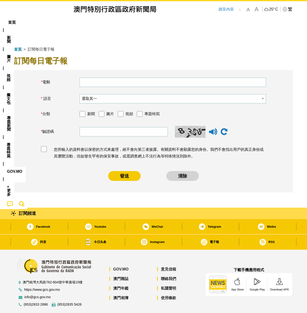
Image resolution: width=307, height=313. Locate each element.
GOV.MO (120, 255)
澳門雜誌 (120, 264)
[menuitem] (40, 22)
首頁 (18, 35)
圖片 (110, 99)
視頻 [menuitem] (75, 22)
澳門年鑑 (120, 274)
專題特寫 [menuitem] (141, 22)
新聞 (91, 99)
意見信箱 (168, 255)
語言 (46, 84)
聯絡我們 (168, 264)
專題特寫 (152, 99)
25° (273, 9)
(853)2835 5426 (69, 290)
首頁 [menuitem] (22, 22)
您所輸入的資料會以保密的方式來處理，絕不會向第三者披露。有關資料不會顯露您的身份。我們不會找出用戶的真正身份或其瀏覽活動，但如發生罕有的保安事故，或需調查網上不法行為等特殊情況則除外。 (159, 138)
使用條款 (168, 283)
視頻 (129, 99)
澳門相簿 (120, 283)
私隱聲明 (168, 274)
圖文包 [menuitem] (94, 22)
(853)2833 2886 (36, 290)
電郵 (46, 67)
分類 (46, 99)
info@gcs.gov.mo (37, 282)
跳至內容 (226, 9)
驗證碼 (48, 117)
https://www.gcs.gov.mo (42, 275)
